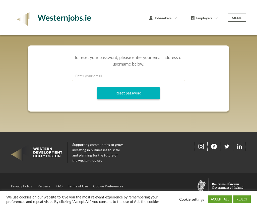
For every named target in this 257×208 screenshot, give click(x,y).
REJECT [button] (242, 199)
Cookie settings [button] (191, 199)
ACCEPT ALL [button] (220, 199)
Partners (43, 186)
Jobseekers (163, 18)
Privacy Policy (21, 186)
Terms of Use (78, 186)
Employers (204, 18)
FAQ (59, 186)
